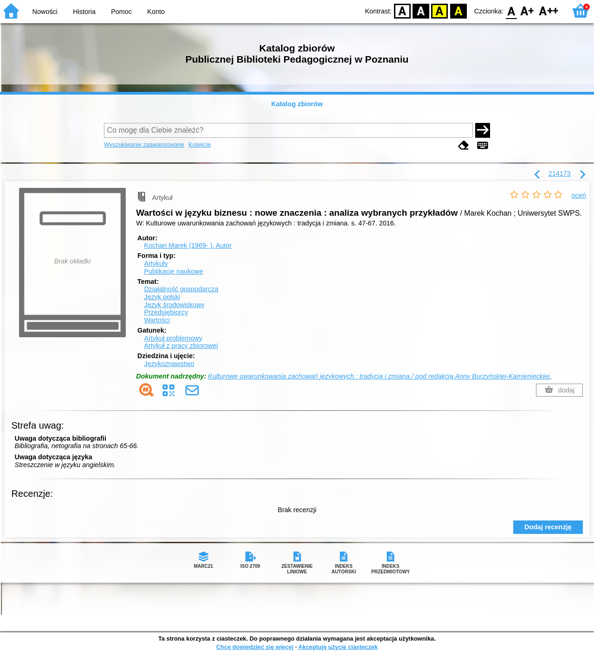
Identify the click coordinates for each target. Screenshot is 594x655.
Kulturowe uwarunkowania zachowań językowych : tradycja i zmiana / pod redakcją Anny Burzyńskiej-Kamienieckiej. (379, 376)
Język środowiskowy (174, 304)
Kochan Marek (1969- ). (188, 245)
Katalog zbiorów (297, 104)
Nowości (45, 11)
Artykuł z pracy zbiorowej (181, 345)
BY (458, 10)
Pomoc (121, 11)
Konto (156, 11)
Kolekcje (199, 144)
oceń (579, 195)
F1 (527, 10)
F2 (548, 10)
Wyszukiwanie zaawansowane (144, 144)
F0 (511, 10)
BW (421, 10)
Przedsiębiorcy (165, 312)
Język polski (162, 297)
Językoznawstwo (169, 363)
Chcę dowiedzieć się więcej (254, 646)
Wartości (156, 320)
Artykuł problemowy (173, 338)
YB (440, 10)
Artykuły (156, 263)
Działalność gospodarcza (181, 289)
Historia (84, 11)
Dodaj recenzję (548, 527)
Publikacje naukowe (173, 271)
